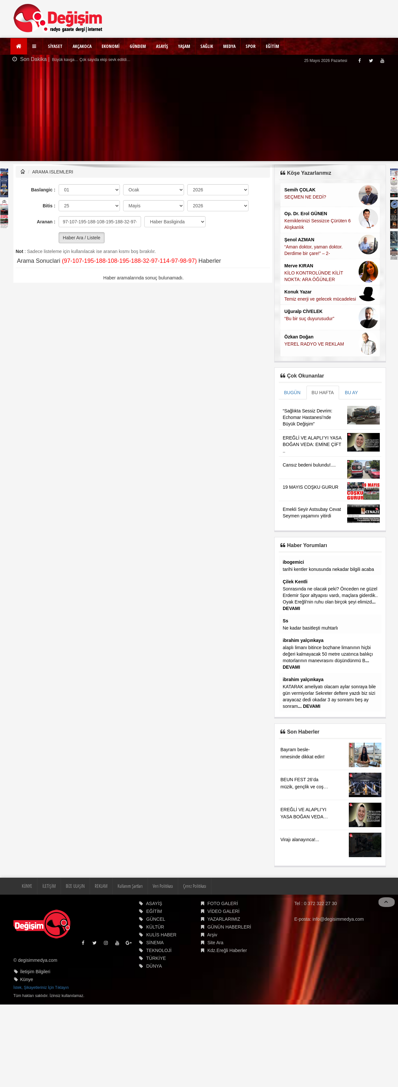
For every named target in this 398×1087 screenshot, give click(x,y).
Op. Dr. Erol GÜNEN (305, 213)
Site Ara (215, 962)
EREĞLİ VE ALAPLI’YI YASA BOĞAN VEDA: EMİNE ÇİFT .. (312, 444)
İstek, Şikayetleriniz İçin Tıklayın (41, 1007)
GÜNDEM (138, 46)
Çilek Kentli (295, 581)
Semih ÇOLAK (300, 189)
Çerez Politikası (194, 906)
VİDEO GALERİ (223, 931)
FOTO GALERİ (222, 923)
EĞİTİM (272, 46)
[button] (35, 46)
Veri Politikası (163, 906)
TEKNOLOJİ (159, 970)
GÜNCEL (155, 939)
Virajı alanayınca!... (299, 859)
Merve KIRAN (298, 265)
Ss (285, 620)
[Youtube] (382, 60)
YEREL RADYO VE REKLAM (314, 344)
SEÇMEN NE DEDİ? (305, 197)
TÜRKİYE (156, 978)
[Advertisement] (199, 115)
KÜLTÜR (155, 947)
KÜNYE (27, 906)
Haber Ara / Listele (81, 237)
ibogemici (293, 562)
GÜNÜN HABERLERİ (229, 947)
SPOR (251, 46)
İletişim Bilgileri (35, 991)
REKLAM (101, 906)
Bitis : (49, 205)
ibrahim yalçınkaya (303, 640)
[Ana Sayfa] (18, 46)
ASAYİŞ (162, 46)
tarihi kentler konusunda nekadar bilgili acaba (328, 569)
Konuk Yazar (298, 291)
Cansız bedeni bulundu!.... (309, 465)
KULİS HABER (161, 955)
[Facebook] (359, 60)
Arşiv (212, 955)
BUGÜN (292, 392)
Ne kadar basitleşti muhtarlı (310, 628)
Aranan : (46, 221)
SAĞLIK (206, 46)
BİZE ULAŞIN (75, 906)
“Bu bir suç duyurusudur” (309, 318)
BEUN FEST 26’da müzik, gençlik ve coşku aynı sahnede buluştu (304, 807)
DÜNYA (154, 986)
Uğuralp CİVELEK (303, 311)
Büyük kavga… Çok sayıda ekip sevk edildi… (91, 59)
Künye (26, 999)
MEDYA (229, 46)
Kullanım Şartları (130, 906)
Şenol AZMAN (299, 239)
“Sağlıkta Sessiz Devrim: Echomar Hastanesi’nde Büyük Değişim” (307, 417)
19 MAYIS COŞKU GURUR (310, 487)
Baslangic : (43, 189)
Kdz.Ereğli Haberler (227, 970)
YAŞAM (184, 46)
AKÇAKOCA (82, 46)
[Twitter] (371, 60)
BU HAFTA (323, 392)
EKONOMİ (111, 46)
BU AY (351, 392)
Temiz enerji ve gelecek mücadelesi (320, 299)
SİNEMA (155, 962)
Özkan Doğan (298, 336)
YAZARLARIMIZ (223, 939)
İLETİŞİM (49, 906)
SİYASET (55, 46)
